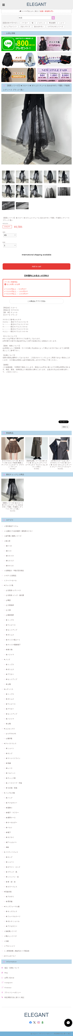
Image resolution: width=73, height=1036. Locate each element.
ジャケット (41, 23)
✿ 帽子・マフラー (12, 813)
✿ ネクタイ (10, 837)
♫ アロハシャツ (9, 946)
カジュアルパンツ (10, 26)
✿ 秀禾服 (9, 901)
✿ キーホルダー (11, 822)
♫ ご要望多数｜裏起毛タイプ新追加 (16, 951)
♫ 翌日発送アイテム (11, 526)
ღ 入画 (8, 610)
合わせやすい (39, 26)
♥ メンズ (7, 659)
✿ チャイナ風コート (13, 640)
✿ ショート (10, 748)
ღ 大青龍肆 (10, 605)
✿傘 (7, 847)
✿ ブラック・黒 (11, 872)
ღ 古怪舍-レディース (13, 590)
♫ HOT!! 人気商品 (10, 576)
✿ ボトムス (10, 635)
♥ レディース (8, 689)
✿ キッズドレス (11, 911)
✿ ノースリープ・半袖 (14, 783)
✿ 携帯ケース (11, 818)
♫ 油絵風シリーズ (10, 931)
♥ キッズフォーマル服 (12, 906)
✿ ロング (9, 753)
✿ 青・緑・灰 (11, 882)
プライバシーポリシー (12, 992)
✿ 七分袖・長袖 (11, 788)
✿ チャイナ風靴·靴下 (13, 645)
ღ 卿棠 (8, 600)
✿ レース (9, 768)
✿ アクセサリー (11, 803)
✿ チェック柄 (11, 778)
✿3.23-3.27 (10, 561)
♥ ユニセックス (9, 729)
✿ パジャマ (10, 655)
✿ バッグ (9, 798)
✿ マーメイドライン (13, 758)
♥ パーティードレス (11, 852)
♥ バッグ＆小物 (9, 793)
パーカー (24, 23)
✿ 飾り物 (9, 650)
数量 (4, 242)
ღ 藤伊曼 (9, 738)
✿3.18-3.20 (10, 566)
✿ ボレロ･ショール (13, 921)
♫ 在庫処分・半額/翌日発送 (14, 571)
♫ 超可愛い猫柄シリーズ (12, 536)
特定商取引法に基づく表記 (14, 997)
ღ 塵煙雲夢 (10, 615)
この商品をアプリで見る (36, 301)
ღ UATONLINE (11, 734)
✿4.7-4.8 (9, 546)
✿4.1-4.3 (8, 551)
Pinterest (7, 988)
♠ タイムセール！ (10, 956)
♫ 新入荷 (7, 541)
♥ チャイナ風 (8, 585)
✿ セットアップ (11, 630)
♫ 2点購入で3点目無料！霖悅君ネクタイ (18, 531)
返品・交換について (11, 968)
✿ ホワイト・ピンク (13, 867)
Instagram (8, 983)
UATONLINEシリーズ (55, 26)
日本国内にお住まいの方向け (36, 275)
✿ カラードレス (11, 887)
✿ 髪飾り (9, 808)
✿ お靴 (8, 684)
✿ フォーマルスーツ (13, 916)
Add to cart (36, 266)
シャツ (61, 23)
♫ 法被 (6, 941)
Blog (6, 973)
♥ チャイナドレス (10, 743)
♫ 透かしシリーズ (10, 936)
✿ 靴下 (8, 832)
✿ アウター (10, 674)
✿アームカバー (11, 842)
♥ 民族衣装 (8, 892)
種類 (4, 232)
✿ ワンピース (11, 625)
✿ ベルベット (11, 773)
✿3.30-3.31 (10, 556)
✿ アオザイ (10, 897)
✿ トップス (10, 620)
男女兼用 (52, 23)
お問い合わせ (9, 978)
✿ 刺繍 (8, 763)
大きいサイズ (25, 26)
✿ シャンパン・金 (12, 877)
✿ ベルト (9, 827)
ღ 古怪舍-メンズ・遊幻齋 (15, 595)
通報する (65, 427)
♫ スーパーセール (10, 580)
